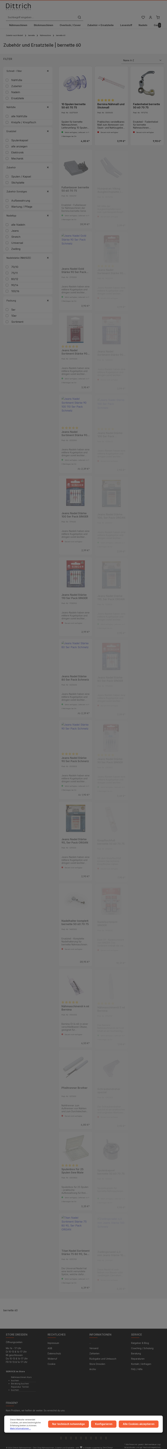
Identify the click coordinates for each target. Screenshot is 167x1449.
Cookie (51, 1359)
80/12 (14, 273)
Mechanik (17, 153)
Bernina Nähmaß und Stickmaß (110, 100)
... (90, 1338)
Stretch (15, 231)
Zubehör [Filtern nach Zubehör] (28, 162)
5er (13, 304)
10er (14, 310)
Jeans (15, 225)
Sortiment (17, 316)
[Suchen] (118, 8)
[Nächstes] (159, 20)
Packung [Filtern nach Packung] (28, 295)
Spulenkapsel (19, 135)
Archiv (92, 1364)
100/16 (15, 286)
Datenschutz (54, 1349)
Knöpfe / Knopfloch (23, 117)
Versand (93, 1343)
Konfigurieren (108, 1425)
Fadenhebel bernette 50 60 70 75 (146, 100)
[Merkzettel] (142, 8)
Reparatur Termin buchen (20, 1384)
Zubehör (16, 81)
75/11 (14, 267)
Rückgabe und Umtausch (102, 1354)
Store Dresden (97, 1359)
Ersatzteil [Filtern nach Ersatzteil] (28, 126)
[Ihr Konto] (149, 8)
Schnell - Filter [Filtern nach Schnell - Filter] (28, 65)
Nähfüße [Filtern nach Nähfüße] (28, 102)
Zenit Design (108, 1443)
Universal (17, 237)
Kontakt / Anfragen (141, 1359)
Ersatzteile (17, 93)
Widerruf (52, 1354)
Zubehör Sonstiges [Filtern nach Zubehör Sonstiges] (28, 186)
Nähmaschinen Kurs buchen (21, 1374)
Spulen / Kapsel (21, 171)
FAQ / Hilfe (137, 1364)
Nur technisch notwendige (75, 1425)
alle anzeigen (19, 141)
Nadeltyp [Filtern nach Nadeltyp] (28, 210)
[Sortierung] (142, 55)
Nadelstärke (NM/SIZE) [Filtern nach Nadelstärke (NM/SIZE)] (28, 252)
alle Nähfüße (19, 111)
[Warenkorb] (157, 8)
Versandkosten (130, 1443)
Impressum (53, 1338)
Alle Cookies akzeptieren (140, 1425)
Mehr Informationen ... (28, 1428)
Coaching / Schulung (142, 1343)
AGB (50, 1343)
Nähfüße (16, 74)
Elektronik (17, 147)
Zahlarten (94, 1349)
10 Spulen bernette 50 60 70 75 (73, 100)
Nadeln (15, 87)
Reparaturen (137, 1354)
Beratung (136, 1349)
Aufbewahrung (20, 195)
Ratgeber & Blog (140, 1338)
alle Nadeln (18, 219)
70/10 (14, 261)
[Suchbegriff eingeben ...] (80, 8)
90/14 (14, 279)
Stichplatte (17, 177)
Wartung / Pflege (21, 201)
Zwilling (15, 243)
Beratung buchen (20, 1379)
